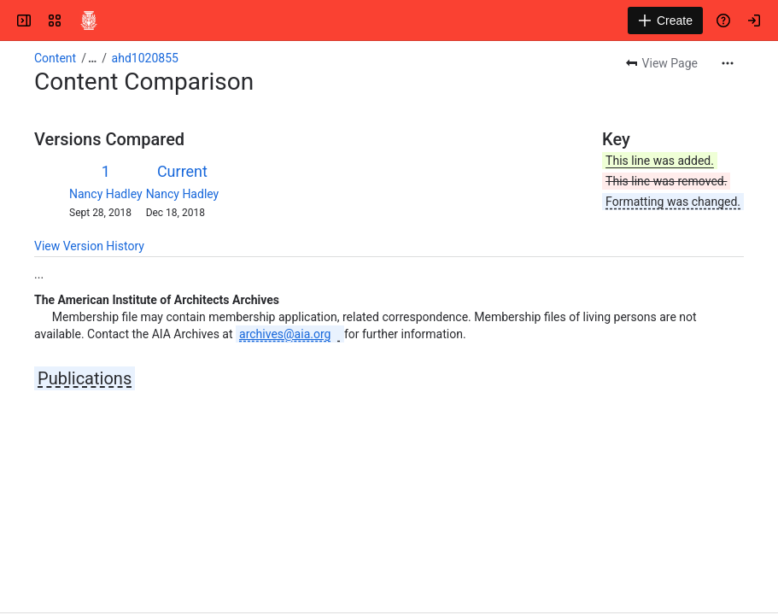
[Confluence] (88, 20)
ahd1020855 (145, 58)
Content (55, 58)
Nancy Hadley (106, 194)
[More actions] (727, 63)
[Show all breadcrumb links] (92, 58)
